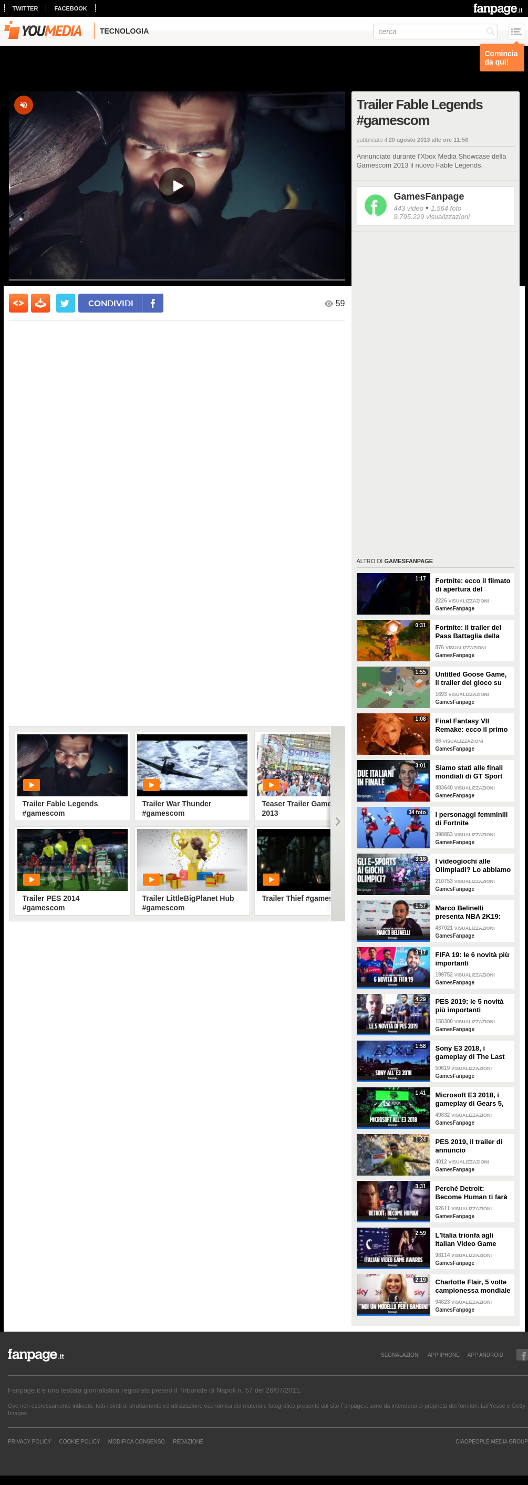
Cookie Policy (79, 1441)
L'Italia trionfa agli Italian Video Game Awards (466, 1239)
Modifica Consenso (136, 1441)
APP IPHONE (444, 1354)
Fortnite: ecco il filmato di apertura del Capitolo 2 (473, 585)
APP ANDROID (485, 1354)
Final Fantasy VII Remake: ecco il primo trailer (472, 725)
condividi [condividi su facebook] (110, 303)
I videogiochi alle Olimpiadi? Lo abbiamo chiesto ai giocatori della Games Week (473, 865)
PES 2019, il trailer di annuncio (469, 1146)
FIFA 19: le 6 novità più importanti (472, 959)
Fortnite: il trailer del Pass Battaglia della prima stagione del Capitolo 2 (469, 632)
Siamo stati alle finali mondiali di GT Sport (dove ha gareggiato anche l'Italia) (469, 772)
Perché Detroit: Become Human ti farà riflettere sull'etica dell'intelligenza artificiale (472, 1193)
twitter (25, 8)
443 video (408, 208)
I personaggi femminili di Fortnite (472, 819)
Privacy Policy (29, 1441)
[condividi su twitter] (65, 303)
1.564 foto (446, 208)
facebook (70, 8)
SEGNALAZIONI (400, 1354)
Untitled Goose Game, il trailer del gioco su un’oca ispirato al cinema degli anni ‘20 (471, 678)
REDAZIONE (188, 1441)
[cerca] (435, 31)
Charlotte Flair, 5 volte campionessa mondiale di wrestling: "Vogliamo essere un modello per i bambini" (473, 1286)
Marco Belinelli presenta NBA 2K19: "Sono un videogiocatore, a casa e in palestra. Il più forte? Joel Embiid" (472, 912)
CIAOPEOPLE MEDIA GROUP (491, 1441)
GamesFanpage (429, 196)
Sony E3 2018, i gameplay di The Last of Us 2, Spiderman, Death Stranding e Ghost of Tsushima (470, 1052)
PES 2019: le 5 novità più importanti (470, 1006)
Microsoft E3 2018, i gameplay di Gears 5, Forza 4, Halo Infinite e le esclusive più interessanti (472, 1099)
